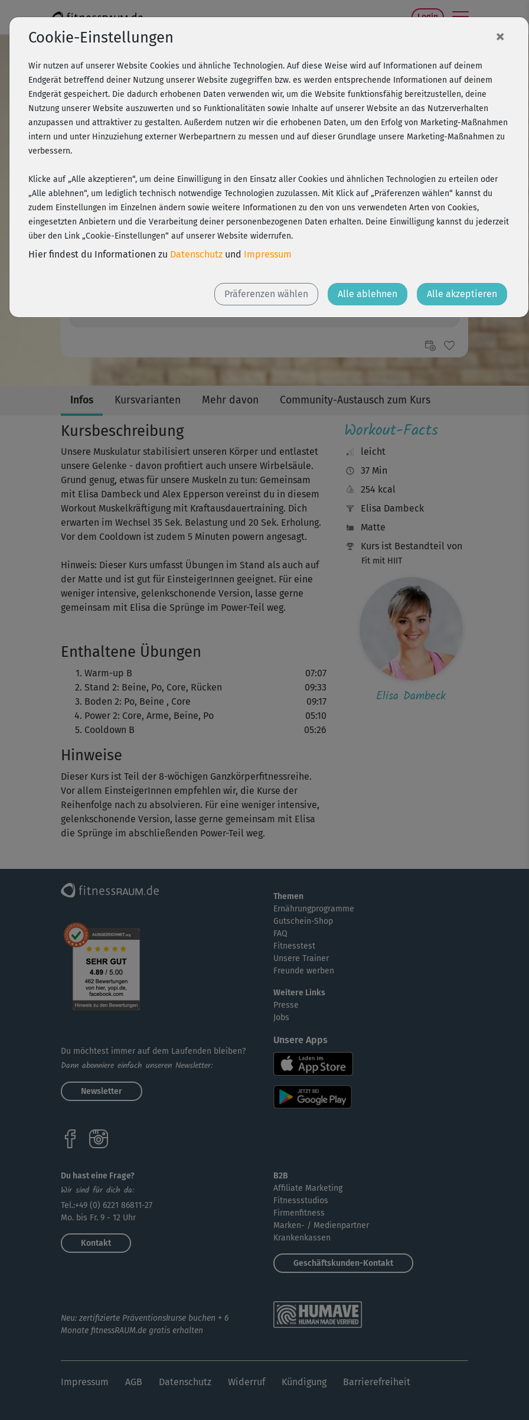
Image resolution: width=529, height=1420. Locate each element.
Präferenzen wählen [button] (266, 293)
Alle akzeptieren (462, 293)
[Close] (500, 36)
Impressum (268, 254)
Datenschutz (196, 254)
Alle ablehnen (367, 293)
